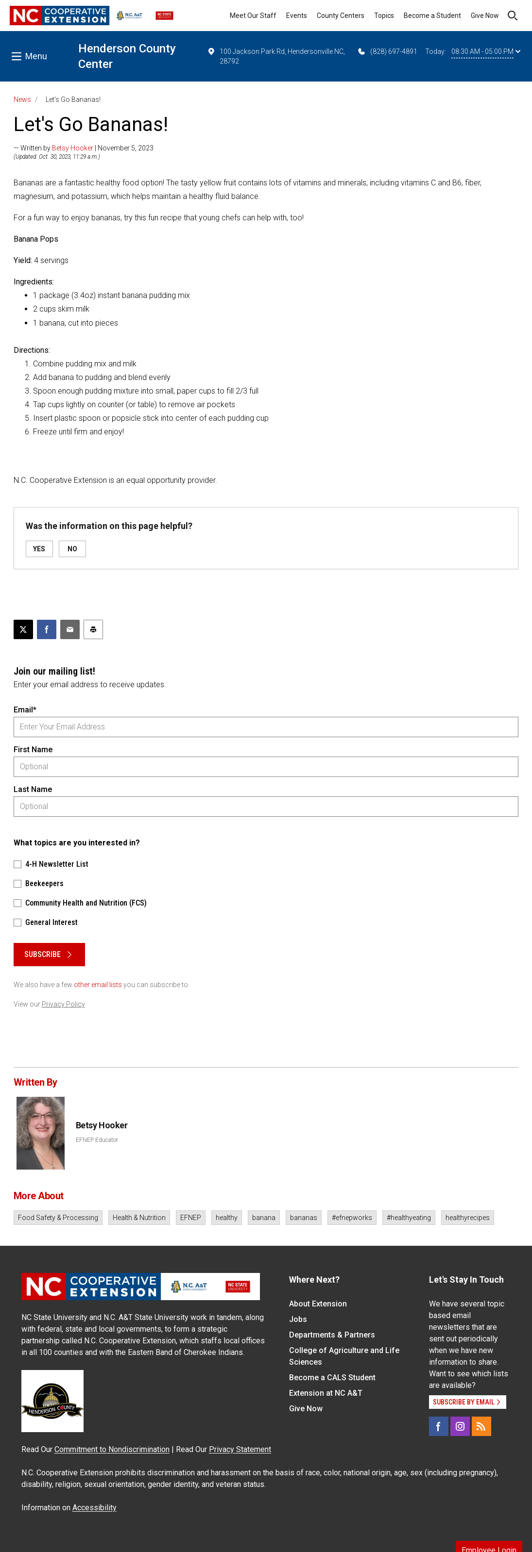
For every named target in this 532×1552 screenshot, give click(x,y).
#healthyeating (409, 1218)
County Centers (340, 15)
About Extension (318, 1303)
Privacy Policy (63, 1004)
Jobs (298, 1319)
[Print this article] (93, 629)
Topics (384, 15)
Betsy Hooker (72, 148)
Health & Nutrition (139, 1218)
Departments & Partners (332, 1334)
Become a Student (432, 15)
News (22, 99)
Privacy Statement (240, 1449)
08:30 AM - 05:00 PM (485, 51)
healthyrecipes (468, 1218)
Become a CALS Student (332, 1377)
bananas (303, 1218)
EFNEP (190, 1218)
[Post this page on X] (23, 629)
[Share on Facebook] (46, 629)
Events (296, 15)
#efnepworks (352, 1218)
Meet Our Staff (253, 15)
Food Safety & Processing (58, 1218)
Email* (25, 709)
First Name (33, 749)
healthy (227, 1218)
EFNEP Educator (97, 1140)
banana (263, 1218)
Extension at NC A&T (325, 1393)
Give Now (485, 15)
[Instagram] (460, 1426)
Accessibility (94, 1507)
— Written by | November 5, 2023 (84, 148)
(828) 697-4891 (387, 51)
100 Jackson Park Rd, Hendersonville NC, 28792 (276, 56)
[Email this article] (70, 629)
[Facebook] (438, 1426)
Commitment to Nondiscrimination (112, 1449)
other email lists (98, 985)
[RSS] (481, 1426)
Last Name (33, 789)
